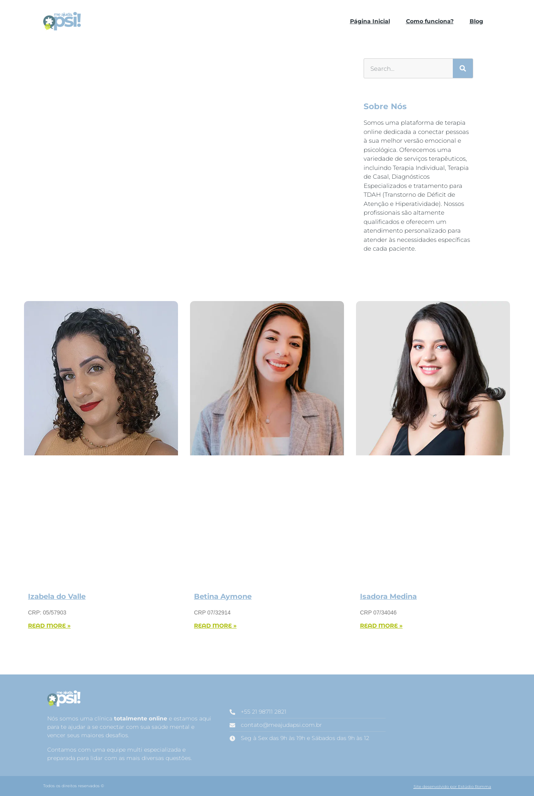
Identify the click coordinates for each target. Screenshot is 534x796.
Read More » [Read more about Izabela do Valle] (49, 625)
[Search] (463, 68)
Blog (476, 21)
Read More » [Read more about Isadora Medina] (381, 625)
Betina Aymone (223, 596)
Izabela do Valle (57, 596)
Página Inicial (370, 21)
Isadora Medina (388, 596)
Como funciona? (430, 21)
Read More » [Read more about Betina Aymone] (215, 625)
